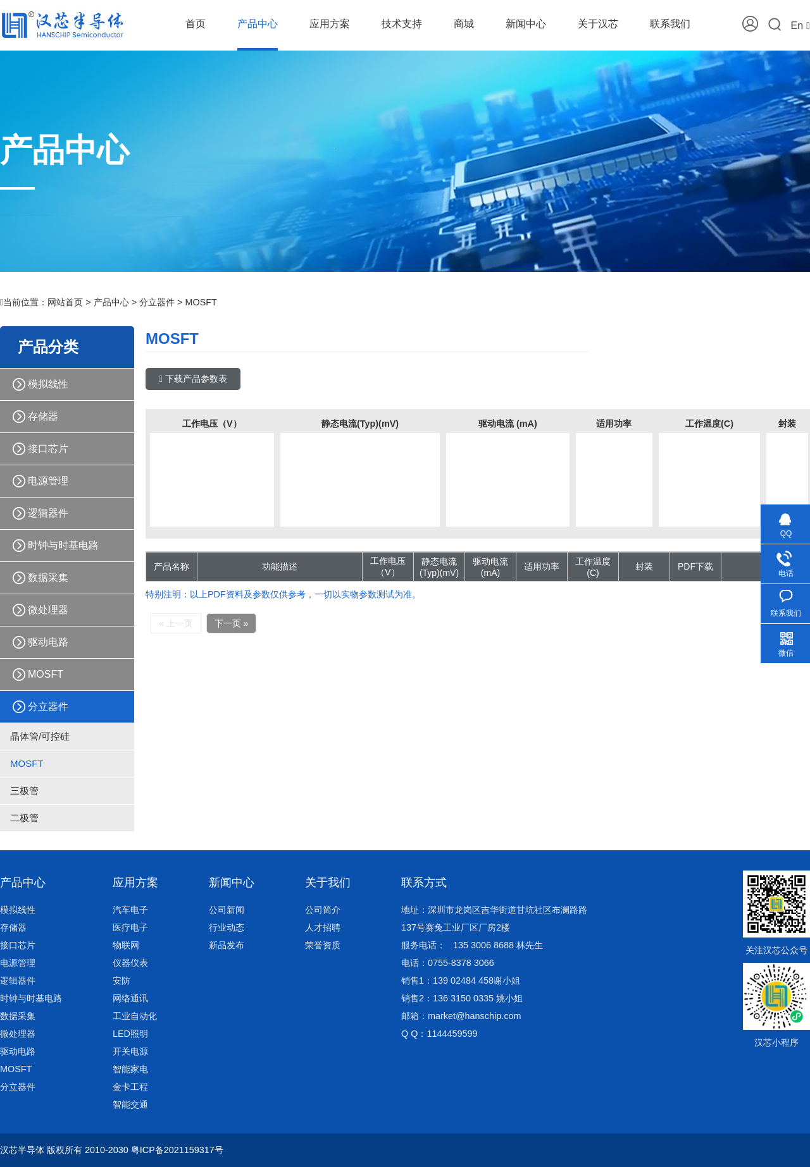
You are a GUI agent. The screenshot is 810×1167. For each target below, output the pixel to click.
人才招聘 (322, 927)
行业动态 (226, 927)
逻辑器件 (48, 513)
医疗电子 (130, 927)
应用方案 (329, 23)
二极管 (24, 817)
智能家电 (130, 1069)
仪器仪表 (130, 963)
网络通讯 (130, 998)
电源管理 (48, 480)
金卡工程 (130, 1087)
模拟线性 (48, 384)
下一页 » (232, 623)
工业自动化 (135, 1016)
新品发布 (226, 945)
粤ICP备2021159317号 (177, 1150)
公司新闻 (226, 910)
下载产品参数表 (193, 379)
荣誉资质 (322, 945)
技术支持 (402, 23)
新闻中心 (526, 23)
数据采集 (48, 577)
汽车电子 (130, 910)
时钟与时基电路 (63, 545)
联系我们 (670, 23)
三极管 (24, 790)
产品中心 (257, 23)
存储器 (43, 416)
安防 (121, 980)
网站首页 (65, 302)
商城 (464, 23)
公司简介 (322, 910)
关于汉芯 (598, 23)
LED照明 (130, 1034)
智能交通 (130, 1104)
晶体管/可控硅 (40, 736)
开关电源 (130, 1051)
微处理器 (48, 609)
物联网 (126, 945)
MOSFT (200, 302)
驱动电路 (48, 642)
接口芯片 (48, 448)
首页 (195, 23)
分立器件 (157, 302)
